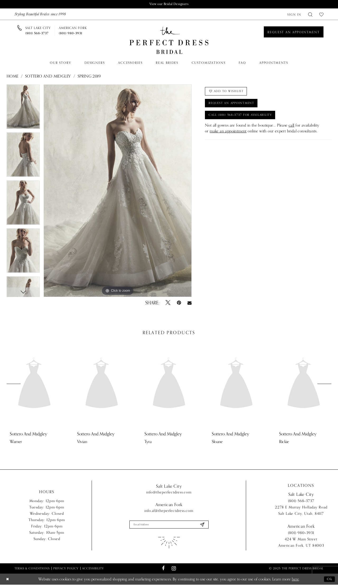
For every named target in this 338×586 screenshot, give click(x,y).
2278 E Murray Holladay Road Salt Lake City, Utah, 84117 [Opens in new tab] (301, 511)
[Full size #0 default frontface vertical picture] (117, 191)
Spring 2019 (89, 77)
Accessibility (93, 569)
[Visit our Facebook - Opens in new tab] (163, 570)
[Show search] (310, 14)
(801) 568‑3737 (301, 502)
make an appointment (228, 136)
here (295, 580)
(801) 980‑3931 (301, 534)
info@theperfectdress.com (168, 493)
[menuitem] (294, 14)
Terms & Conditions (32, 569)
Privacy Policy (65, 569)
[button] (294, 14)
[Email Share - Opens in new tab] (189, 303)
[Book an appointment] (293, 32)
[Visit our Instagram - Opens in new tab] (173, 570)
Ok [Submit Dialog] (329, 580)
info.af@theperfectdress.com (168, 511)
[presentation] (34, 384)
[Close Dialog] (8, 580)
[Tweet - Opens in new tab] (168, 303)
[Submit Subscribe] (202, 525)
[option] (23, 109)
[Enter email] (169, 525)
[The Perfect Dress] (169, 41)
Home (12, 77)
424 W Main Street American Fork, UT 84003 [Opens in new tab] (301, 543)
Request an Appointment (235, 106)
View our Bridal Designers (169, 4)
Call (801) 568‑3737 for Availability (245, 119)
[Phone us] (38, 31)
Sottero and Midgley (48, 77)
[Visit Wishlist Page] (321, 14)
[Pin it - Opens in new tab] (179, 303)
